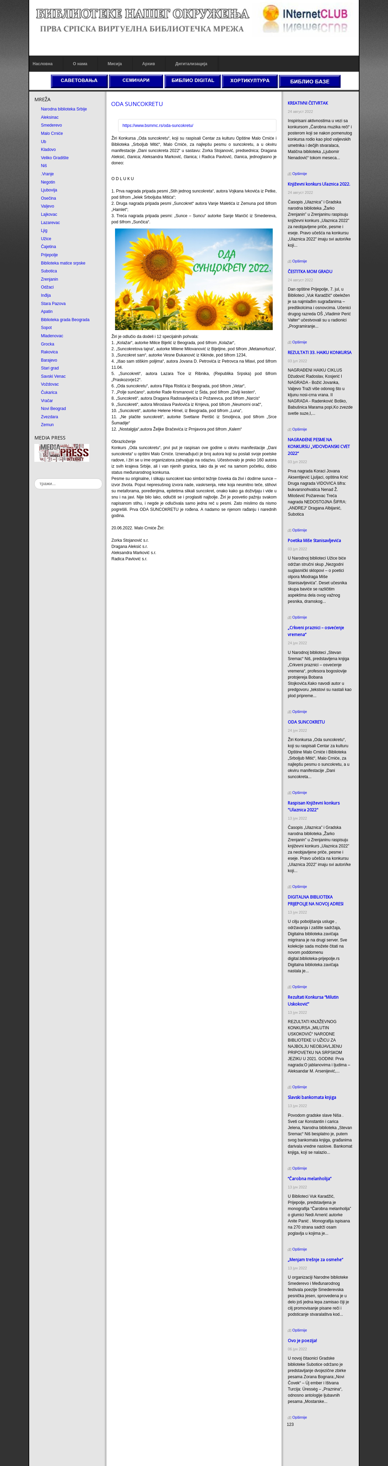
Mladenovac (52, 335)
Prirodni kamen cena (305, 1437)
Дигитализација (191, 63)
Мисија (114, 63)
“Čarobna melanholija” (309, 1179)
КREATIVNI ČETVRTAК (308, 103)
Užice (46, 238)
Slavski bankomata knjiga (312, 1097)
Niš (44, 165)
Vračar (47, 400)
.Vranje (47, 174)
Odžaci (47, 287)
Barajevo (49, 360)
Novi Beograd (53, 408)
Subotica (49, 271)
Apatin (47, 311)
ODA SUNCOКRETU (137, 104)
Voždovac (50, 384)
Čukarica (49, 392)
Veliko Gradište (55, 157)
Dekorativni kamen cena (309, 1443)
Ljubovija (49, 190)
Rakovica (49, 352)
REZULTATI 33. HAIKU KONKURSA (320, 352)
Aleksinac (49, 117)
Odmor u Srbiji (300, 1456)
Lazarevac (50, 222)
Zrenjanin (49, 279)
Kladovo (48, 149)
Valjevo (47, 206)
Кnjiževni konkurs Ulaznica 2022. (319, 184)
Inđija (46, 295)
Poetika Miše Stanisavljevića (314, 540)
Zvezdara (49, 416)
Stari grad (50, 368)
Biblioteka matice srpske (63, 263)
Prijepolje (49, 255)
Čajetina (48, 246)
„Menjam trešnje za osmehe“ (315, 1260)
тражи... (34, 478)
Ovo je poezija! (302, 1341)
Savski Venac (53, 376)
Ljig (44, 230)
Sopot (46, 327)
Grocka (47, 344)
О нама (80, 63)
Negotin (48, 182)
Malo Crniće (52, 133)
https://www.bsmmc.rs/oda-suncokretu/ (158, 125)
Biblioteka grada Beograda (65, 319)
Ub (43, 141)
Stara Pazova (53, 303)
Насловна (43, 63)
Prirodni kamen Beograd (309, 1449)
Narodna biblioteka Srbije (64, 109)
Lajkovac (49, 214)
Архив (148, 63)
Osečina (48, 198)
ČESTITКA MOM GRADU (310, 271)
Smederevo (51, 125)
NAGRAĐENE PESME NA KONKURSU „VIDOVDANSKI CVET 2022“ (319, 446)
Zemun (47, 424)
